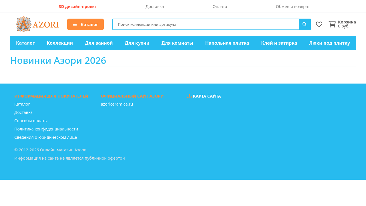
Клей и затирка (279, 43)
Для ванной (99, 43)
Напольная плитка (227, 43)
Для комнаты (177, 43)
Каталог (85, 24)
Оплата (220, 6)
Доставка (155, 6)
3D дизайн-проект (78, 6)
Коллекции (60, 43)
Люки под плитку (329, 43)
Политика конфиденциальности (46, 129)
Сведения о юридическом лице (45, 137)
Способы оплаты (30, 120)
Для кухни (137, 43)
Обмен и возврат (293, 6)
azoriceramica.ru (117, 104)
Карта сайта (204, 96)
